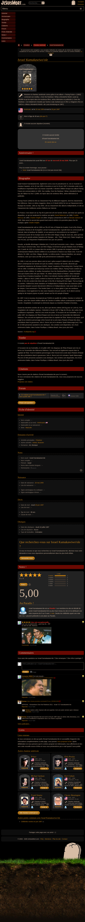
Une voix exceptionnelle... (40, 622)
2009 (40, 778)
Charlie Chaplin (35, 218)
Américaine (41, 423)
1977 (73, 759)
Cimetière (26, 45)
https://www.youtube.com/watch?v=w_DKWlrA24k (43, 701)
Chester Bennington (72, 795)
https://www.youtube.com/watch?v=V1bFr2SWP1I (38, 678)
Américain (27, 109)
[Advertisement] (51, 27)
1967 (69, 778)
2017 (73, 797)
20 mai (37, 109)
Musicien (41, 442)
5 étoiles (50, 575)
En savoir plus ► (51, 142)
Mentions (48, 839)
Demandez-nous (27, 558)
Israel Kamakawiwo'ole (56, 45)
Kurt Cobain (69, 776)
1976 (69, 797)
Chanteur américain (39, 45)
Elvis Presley (69, 757)
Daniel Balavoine (60, 215)
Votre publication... (24, 724)
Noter (24, 170)
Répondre (25, 697)
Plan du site (57, 839)
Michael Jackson (75, 218)
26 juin (53, 109)
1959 (42, 109)
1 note (58, 574)
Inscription (81, 2)
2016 (40, 759)
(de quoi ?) (43, 116)
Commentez (25, 645)
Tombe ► (44, 768)
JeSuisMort (11, 3)
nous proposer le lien (64, 741)
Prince (33, 757)
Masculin (29, 427)
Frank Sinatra (36, 795)
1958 (36, 759)
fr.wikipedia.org (29, 332)
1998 (40, 797)
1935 (69, 759)
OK (51, 55)
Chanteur (39, 440)
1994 (73, 778)
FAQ (41, 839)
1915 (36, 797)
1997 (58, 109)
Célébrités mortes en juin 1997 (31, 821)
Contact (64, 839)
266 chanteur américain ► (29, 813)
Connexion (81, 4)
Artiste (35, 442)
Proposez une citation (25, 382)
